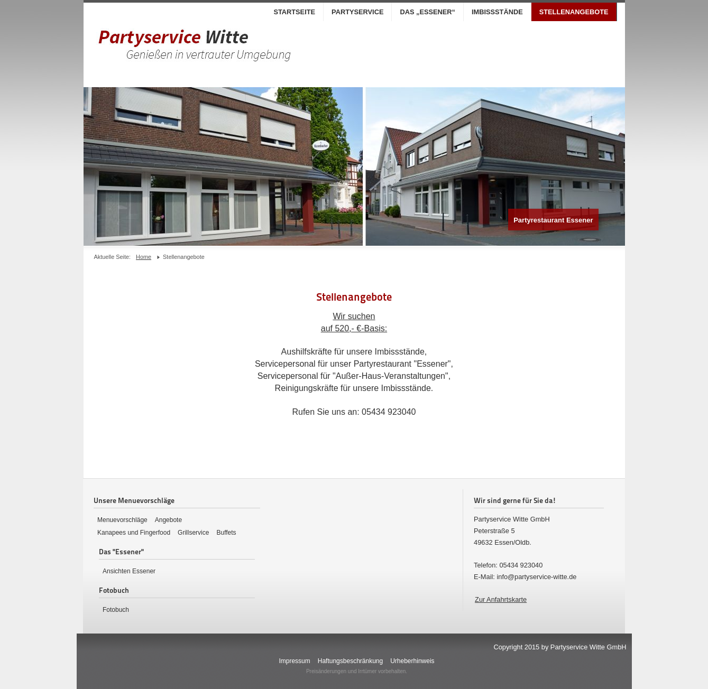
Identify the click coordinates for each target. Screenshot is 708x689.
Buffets (226, 532)
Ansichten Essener (129, 571)
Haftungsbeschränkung (350, 661)
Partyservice (357, 12)
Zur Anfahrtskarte (501, 599)
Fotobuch (116, 609)
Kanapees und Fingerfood (133, 532)
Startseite (294, 12)
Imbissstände (497, 12)
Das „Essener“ (427, 12)
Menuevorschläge (122, 520)
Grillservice (193, 532)
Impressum (294, 661)
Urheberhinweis (412, 661)
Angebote (168, 520)
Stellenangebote (574, 12)
